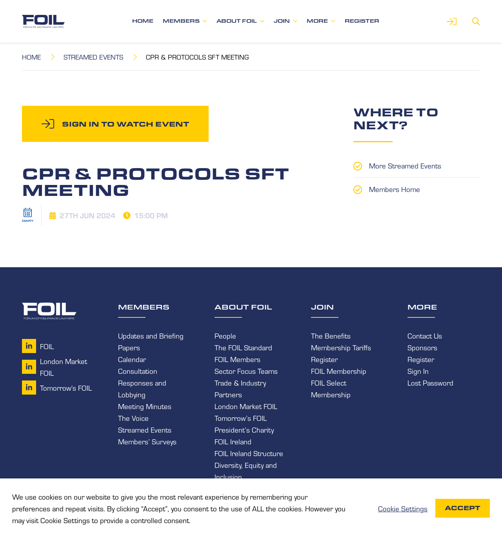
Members (181, 21)
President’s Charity (244, 429)
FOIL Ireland (233, 441)
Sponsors (422, 347)
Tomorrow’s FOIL (241, 418)
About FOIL (236, 21)
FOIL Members (237, 359)
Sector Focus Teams (246, 371)
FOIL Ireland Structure (249, 453)
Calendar (132, 359)
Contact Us (424, 335)
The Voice (133, 418)
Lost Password (430, 382)
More (317, 21)
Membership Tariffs (341, 347)
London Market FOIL (246, 406)
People (225, 335)
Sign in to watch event (125, 124)
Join (282, 21)
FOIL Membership (338, 371)
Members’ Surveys (147, 441)
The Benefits (331, 335)
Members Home (394, 189)
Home (142, 21)
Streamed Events (93, 57)
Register (362, 21)
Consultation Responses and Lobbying (142, 382)
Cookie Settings (402, 508)
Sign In (418, 371)
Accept (462, 508)
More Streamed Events (405, 165)
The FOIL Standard (243, 347)
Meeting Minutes (144, 406)
